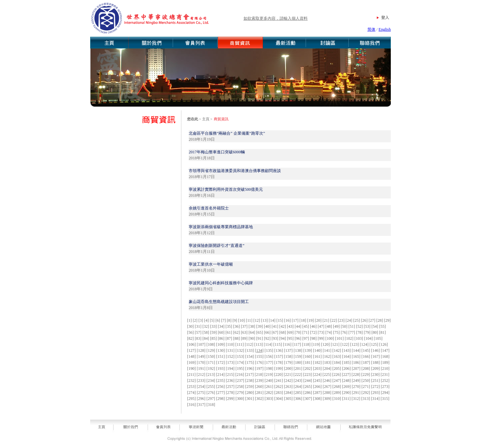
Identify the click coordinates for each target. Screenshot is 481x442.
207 (356, 368)
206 (346, 368)
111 (240, 344)
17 (295, 320)
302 (259, 398)
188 (375, 362)
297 (211, 398)
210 (385, 368)
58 (206, 332)
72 (313, 332)
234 (211, 380)
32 (206, 326)
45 (306, 326)
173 (230, 362)
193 (220, 368)
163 (337, 356)
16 (288, 320)
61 (229, 332)
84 (206, 338)
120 (325, 344)
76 (344, 332)
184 (337, 362)
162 (327, 356)
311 (346, 398)
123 (354, 344)
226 (337, 374)
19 (311, 320)
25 (357, 320)
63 (244, 332)
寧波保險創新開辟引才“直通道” (217, 245)
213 (211, 374)
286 (308, 392)
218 (259, 374)
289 (337, 392)
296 (201, 398)
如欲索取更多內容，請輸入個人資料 (276, 18)
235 (220, 380)
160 (308, 356)
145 (366, 350)
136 (279, 350)
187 (366, 362)
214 (220, 374)
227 (346, 374)
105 (378, 338)
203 (317, 368)
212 (201, 374)
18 (303, 320)
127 (191, 350)
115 (278, 344)
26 (364, 320)
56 (190, 332)
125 (374, 344)
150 (211, 356)
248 (346, 380)
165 (356, 356)
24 (349, 320)
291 (356, 392)
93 (275, 338)
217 (250, 374)
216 (240, 374)
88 (236, 338)
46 (313, 326)
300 (240, 398)
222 (298, 374)
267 (327, 386)
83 (198, 338)
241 (279, 380)
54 (375, 326)
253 (191, 386)
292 (366, 392)
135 (269, 350)
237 (240, 380)
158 (288, 356)
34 (221, 326)
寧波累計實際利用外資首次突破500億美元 (226, 189)
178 (279, 362)
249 (356, 380)
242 (288, 380)
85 (213, 338)
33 (213, 326)
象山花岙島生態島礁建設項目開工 (219, 301)
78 (359, 332)
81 (382, 332)
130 (220, 350)
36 (236, 326)
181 (308, 362)
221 (288, 374)
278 (230, 392)
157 (279, 356)
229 (366, 374)
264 (298, 386)
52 (359, 326)
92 (267, 338)
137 (288, 350)
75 (336, 332)
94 (283, 338)
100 (330, 338)
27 (372, 320)
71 (306, 332)
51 (352, 326)
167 (375, 356)
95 (290, 338)
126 (383, 344)
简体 (371, 29)
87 (229, 338)
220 (279, 374)
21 (326, 320)
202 (308, 368)
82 (190, 338)
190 (191, 368)
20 (318, 320)
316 (191, 404)
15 (280, 320)
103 (359, 338)
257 (230, 386)
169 (191, 362)
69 (290, 332)
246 (327, 380)
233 (201, 380)
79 (367, 332)
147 (385, 350)
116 (287, 344)
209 (375, 368)
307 (308, 398)
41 (275, 326)
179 (288, 362)
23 (341, 320)
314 (375, 398)
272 (375, 386)
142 (337, 350)
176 (259, 362)
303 (269, 398)
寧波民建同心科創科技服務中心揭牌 (221, 283)
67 (275, 332)
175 (250, 362)
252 (385, 380)
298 (220, 398)
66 (267, 332)
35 (229, 326)
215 (230, 374)
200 (288, 368)
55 (382, 326)
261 (269, 386)
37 (244, 326)
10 (241, 320)
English (384, 29)
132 (240, 350)
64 (252, 332)
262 (279, 386)
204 (327, 368)
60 (221, 332)
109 (220, 344)
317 (201, 404)
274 (191, 392)
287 (317, 392)
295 (191, 398)
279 (240, 392)
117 (297, 344)
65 (260, 332)
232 (191, 380)
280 (250, 392)
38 (252, 326)
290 (346, 392)
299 (230, 398)
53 (367, 326)
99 (321, 338)
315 (385, 398)
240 (269, 380)
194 (230, 368)
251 (375, 380)
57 (198, 332)
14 (272, 320)
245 (317, 380)
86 (221, 338)
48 (329, 326)
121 (335, 344)
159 (298, 356)
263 (288, 386)
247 (337, 380)
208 (366, 368)
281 (259, 392)
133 (250, 350)
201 (298, 368)
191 (201, 368)
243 (298, 380)
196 (250, 368)
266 (317, 386)
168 (385, 356)
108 (211, 344)
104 (368, 338)
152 (230, 356)
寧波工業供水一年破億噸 (211, 264)
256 (220, 386)
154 (250, 356)
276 (211, 392)
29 (387, 320)
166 (366, 356)
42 (283, 326)
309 (327, 398)
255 (211, 386)
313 (366, 398)
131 (230, 350)
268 (337, 386)
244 (308, 380)
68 (283, 332)
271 (366, 386)
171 (211, 362)
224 (317, 374)
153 (240, 356)
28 (380, 320)
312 (356, 398)
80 (375, 332)
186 (356, 362)
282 (269, 392)
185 (346, 362)
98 (313, 338)
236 (230, 380)
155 (259, 356)
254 (201, 386)
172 (220, 362)
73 (321, 332)
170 (201, 362)
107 (201, 344)
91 (260, 338)
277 (220, 392)
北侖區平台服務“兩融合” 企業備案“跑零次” (227, 133)
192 (211, 368)
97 (306, 338)
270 (356, 386)
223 (308, 374)
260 (259, 386)
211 (191, 374)
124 (364, 344)
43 (290, 326)
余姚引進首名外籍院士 (209, 208)
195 (240, 368)
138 (298, 350)
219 (269, 374)
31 (198, 326)
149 (201, 356)
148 (191, 356)
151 (220, 356)
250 (366, 380)
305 (288, 398)
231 (385, 374)
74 (329, 332)
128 (201, 350)
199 (279, 368)
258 (240, 386)
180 (298, 362)
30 (190, 326)
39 (260, 326)
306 (298, 398)
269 (346, 386)
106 (191, 344)
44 (298, 326)
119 (316, 344)
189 (385, 362)
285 (298, 392)
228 (356, 374)
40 (267, 326)
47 (321, 326)
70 (298, 332)
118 (306, 344)
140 (317, 350)
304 (279, 398)
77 (352, 332)
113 (259, 344)
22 (334, 320)
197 (259, 368)
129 (211, 350)
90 (252, 338)
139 (308, 350)
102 (349, 338)
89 (244, 338)
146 (375, 350)
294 (385, 392)
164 (346, 356)
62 (236, 332)
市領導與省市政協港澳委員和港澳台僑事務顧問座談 (235, 170)
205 (337, 368)
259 (250, 386)
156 (269, 356)
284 (288, 392)
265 (308, 386)
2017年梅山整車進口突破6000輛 (217, 152)
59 (213, 332)
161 (317, 356)
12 (257, 320)
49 (336, 326)
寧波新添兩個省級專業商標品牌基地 (221, 227)
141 (327, 350)
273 (385, 386)
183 (327, 362)
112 (249, 344)
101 (339, 338)
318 (211, 404)
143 (346, 350)
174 (240, 362)
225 (327, 374)
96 (298, 338)
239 (259, 380)
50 (344, 326)
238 (250, 380)
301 (250, 398)
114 (268, 344)
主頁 (205, 119)
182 (317, 362)
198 (269, 368)
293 (375, 392)
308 (317, 398)
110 (230, 344)
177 (269, 362)
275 (201, 392)
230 (375, 374)
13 (265, 320)
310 (337, 398)
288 (327, 392)
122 (345, 344)
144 (356, 350)
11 (249, 320)
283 (279, 392)
